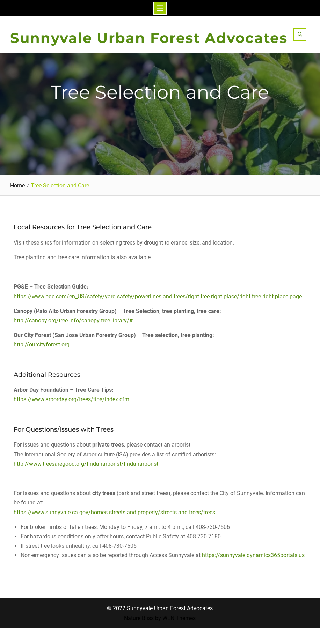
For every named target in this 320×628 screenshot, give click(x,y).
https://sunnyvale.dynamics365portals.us (253, 555)
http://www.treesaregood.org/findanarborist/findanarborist (86, 464)
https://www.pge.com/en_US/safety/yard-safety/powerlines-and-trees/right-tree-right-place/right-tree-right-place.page (158, 296)
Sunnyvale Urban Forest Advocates (149, 37)
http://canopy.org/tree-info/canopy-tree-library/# (73, 320)
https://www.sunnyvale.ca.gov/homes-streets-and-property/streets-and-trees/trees (114, 512)
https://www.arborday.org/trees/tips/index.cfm (71, 399)
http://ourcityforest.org (42, 344)
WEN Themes (179, 618)
